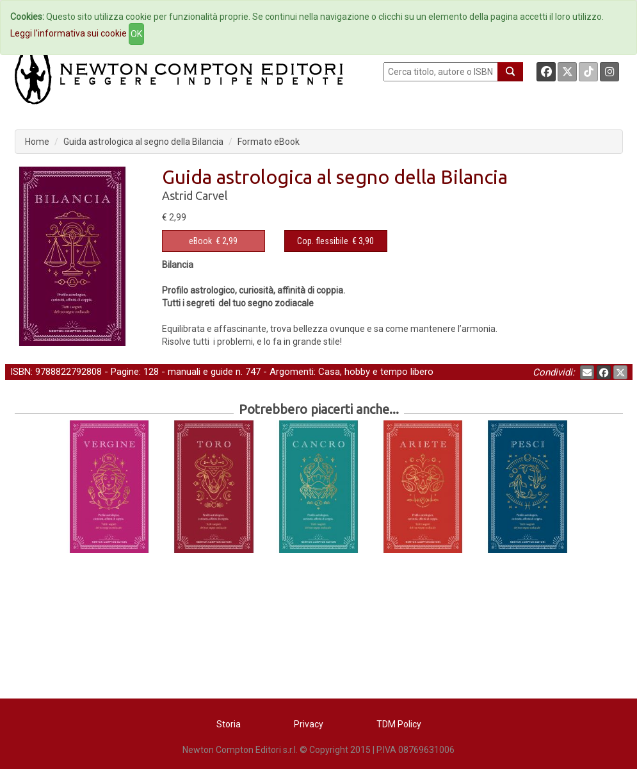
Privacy (308, 724)
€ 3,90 (335, 241)
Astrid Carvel (195, 195)
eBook (200, 241)
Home (37, 141)
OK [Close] (136, 34)
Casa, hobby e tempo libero (375, 371)
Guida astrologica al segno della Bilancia (143, 141)
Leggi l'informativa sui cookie (68, 33)
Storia (228, 724)
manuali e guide (200, 371)
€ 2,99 (213, 241)
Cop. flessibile (322, 241)
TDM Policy (398, 724)
